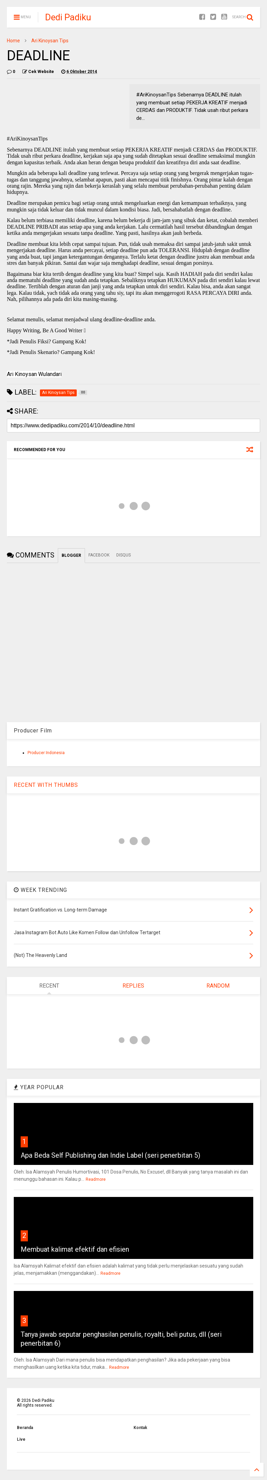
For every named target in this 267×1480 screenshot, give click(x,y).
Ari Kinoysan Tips (49, 40)
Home (13, 40)
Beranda (25, 1427)
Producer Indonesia (46, 752)
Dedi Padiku (68, 17)
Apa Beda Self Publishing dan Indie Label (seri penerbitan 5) (110, 1155)
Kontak (140, 1427)
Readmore (96, 1179)
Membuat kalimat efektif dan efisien (75, 1249)
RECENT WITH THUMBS (46, 785)
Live (21, 1439)
